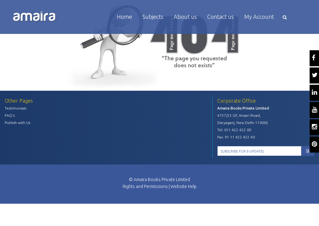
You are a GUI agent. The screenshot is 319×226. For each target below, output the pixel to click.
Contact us (220, 16)
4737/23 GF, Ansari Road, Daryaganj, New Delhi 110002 (242, 119)
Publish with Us (17, 123)
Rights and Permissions (145, 186)
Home (124, 16)
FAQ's (10, 115)
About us (185, 16)
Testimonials (15, 108)
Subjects (152, 16)
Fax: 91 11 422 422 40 (236, 137)
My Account (259, 16)
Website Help (184, 186)
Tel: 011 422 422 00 (234, 130)
